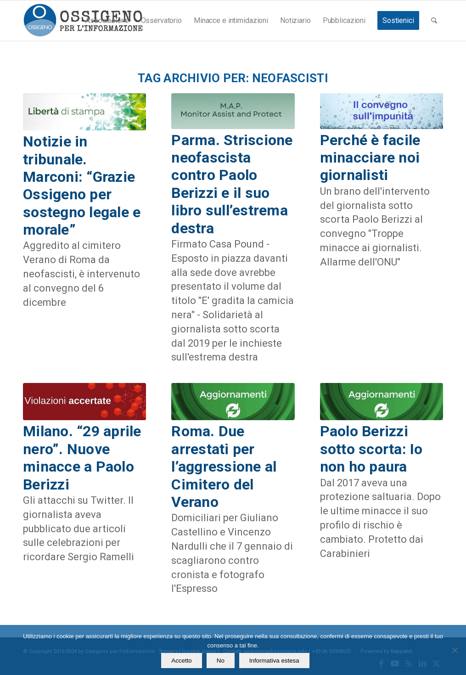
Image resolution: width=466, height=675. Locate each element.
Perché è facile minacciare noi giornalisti (370, 157)
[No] (454, 650)
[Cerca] (434, 20)
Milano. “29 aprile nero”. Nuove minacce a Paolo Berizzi (82, 457)
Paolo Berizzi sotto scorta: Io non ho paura (371, 448)
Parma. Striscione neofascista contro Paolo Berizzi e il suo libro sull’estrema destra (231, 184)
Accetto (181, 660)
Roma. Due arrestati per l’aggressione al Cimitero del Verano (223, 466)
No (221, 660)
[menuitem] (107, 20)
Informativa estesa (274, 660)
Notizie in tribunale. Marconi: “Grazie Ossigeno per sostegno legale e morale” (81, 185)
